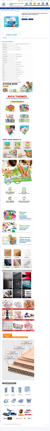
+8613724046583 (3, 0)
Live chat (31, 19)
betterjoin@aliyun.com (9, 0)
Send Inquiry (24, 19)
